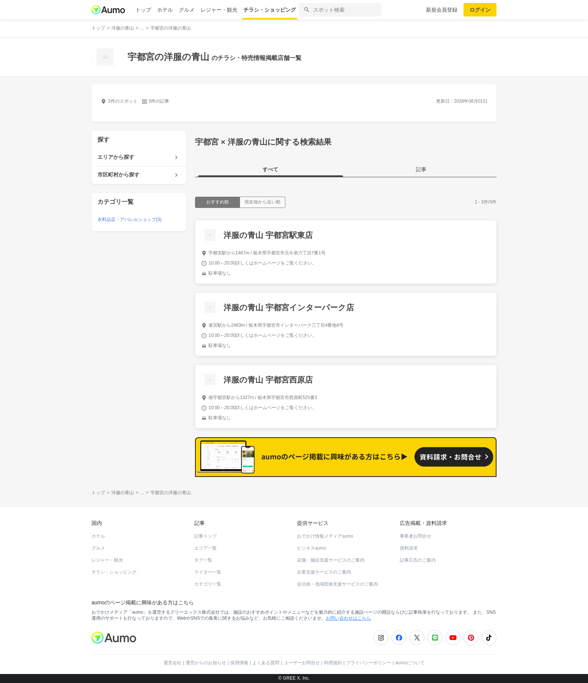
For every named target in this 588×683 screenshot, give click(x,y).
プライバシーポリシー (368, 663)
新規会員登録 (442, 10)
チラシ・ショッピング (269, 10)
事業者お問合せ (415, 536)
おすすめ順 (217, 202)
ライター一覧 (207, 572)
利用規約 (333, 663)
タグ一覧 (203, 560)
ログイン (480, 10)
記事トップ (205, 536)
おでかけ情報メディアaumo (325, 536)
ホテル (165, 10)
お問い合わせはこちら (348, 618)
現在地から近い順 (262, 202)
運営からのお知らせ (206, 663)
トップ (143, 10)
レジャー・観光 (219, 10)
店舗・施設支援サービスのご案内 (330, 560)
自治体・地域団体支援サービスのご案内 (337, 584)
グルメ (187, 10)
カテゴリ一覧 (207, 584)
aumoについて (409, 663)
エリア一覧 (205, 548)
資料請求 (409, 548)
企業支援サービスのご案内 (324, 572)
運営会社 (173, 663)
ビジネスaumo (311, 548)
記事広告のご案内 (418, 560)
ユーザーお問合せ (302, 663)
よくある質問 (265, 663)
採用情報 (239, 663)
